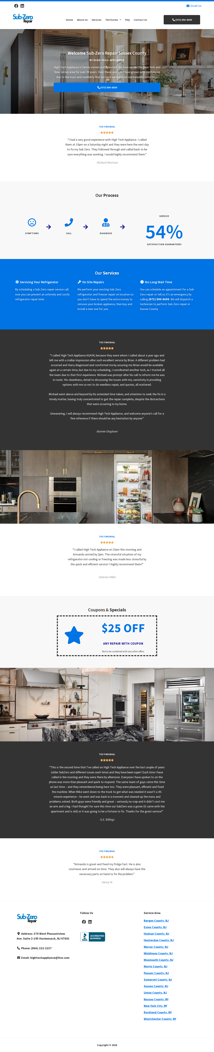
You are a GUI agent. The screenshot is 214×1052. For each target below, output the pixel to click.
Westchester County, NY (160, 1019)
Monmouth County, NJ (158, 960)
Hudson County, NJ (156, 934)
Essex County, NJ (155, 927)
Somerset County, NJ (158, 979)
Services (96, 19)
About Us (82, 19)
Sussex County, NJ (156, 986)
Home (69, 19)
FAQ (127, 19)
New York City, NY (155, 1006)
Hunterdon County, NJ (159, 940)
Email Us (194, 6)
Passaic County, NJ (156, 973)
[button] (113, 19)
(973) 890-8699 (182, 19)
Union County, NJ (155, 993)
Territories (113, 19)
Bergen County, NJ (156, 921)
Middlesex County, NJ (158, 953)
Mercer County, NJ (156, 947)
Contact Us (140, 19)
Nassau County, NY (156, 999)
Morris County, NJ (155, 966)
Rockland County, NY (158, 1012)
